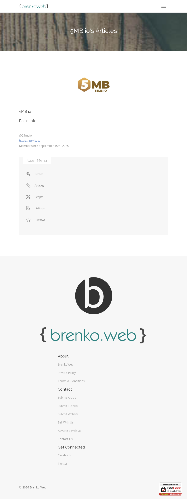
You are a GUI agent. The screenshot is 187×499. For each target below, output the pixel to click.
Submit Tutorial (68, 406)
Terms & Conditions (71, 381)
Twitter (62, 463)
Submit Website (68, 414)
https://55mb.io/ (29, 141)
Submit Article (67, 397)
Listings (35, 208)
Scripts (34, 197)
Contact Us (65, 439)
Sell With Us (66, 422)
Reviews (36, 220)
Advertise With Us (69, 431)
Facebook (64, 455)
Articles (35, 185)
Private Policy (67, 373)
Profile (34, 174)
